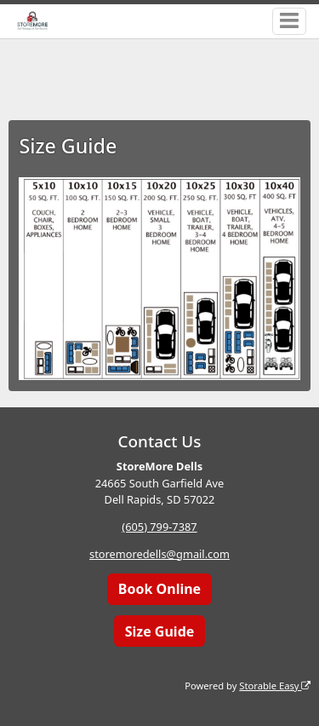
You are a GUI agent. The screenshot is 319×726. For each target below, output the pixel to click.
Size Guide (160, 631)
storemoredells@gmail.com (159, 554)
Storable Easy (274, 685)
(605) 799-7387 (159, 526)
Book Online (159, 588)
